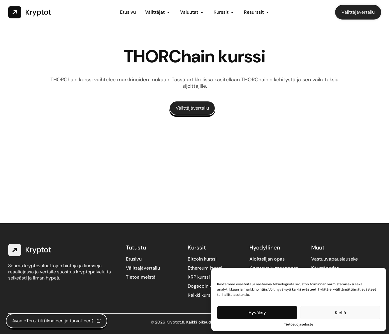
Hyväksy (257, 313)
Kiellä (340, 313)
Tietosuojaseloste (298, 324)
